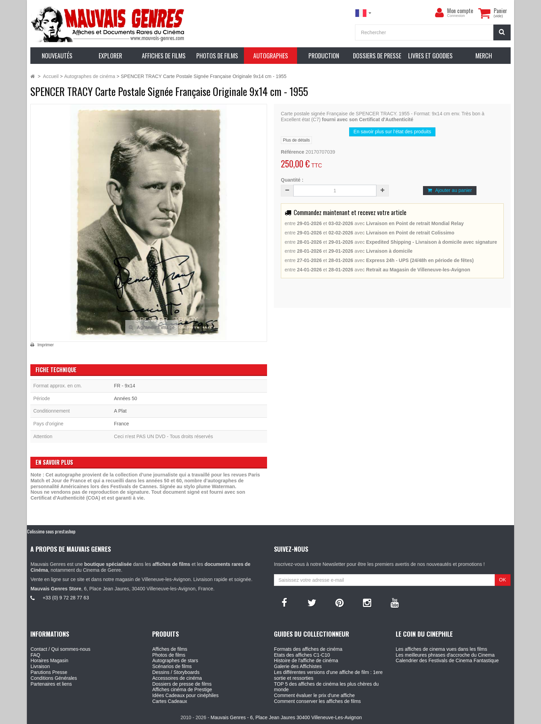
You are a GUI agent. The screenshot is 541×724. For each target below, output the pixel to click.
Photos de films (168, 655)
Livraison (40, 666)
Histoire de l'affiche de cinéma (306, 660)
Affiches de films (169, 649)
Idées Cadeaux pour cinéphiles (185, 695)
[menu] (439, 12)
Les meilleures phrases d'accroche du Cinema (445, 655)
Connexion (456, 15)
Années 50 (125, 398)
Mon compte (460, 10)
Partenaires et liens (51, 684)
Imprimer (45, 344)
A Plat (120, 411)
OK (502, 579)
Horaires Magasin (49, 660)
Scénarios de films (171, 666)
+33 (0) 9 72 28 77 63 (65, 597)
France (121, 423)
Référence (292, 152)
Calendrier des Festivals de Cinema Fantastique (447, 660)
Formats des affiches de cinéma (308, 649)
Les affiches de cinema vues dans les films (441, 649)
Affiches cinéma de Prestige (182, 689)
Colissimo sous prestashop (51, 531)
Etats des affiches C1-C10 (302, 655)
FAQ (35, 655)
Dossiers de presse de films (182, 684)
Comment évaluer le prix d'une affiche (314, 695)
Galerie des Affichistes (298, 666)
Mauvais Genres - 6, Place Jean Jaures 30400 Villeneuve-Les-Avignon (286, 717)
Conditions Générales (53, 678)
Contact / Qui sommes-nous (60, 649)
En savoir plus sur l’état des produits (392, 131)
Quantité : (292, 180)
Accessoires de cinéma (177, 678)
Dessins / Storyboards (175, 672)
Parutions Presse (48, 672)
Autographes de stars (175, 660)
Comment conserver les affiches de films (317, 701)
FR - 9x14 (124, 385)
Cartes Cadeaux (169, 701)
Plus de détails (296, 140)
